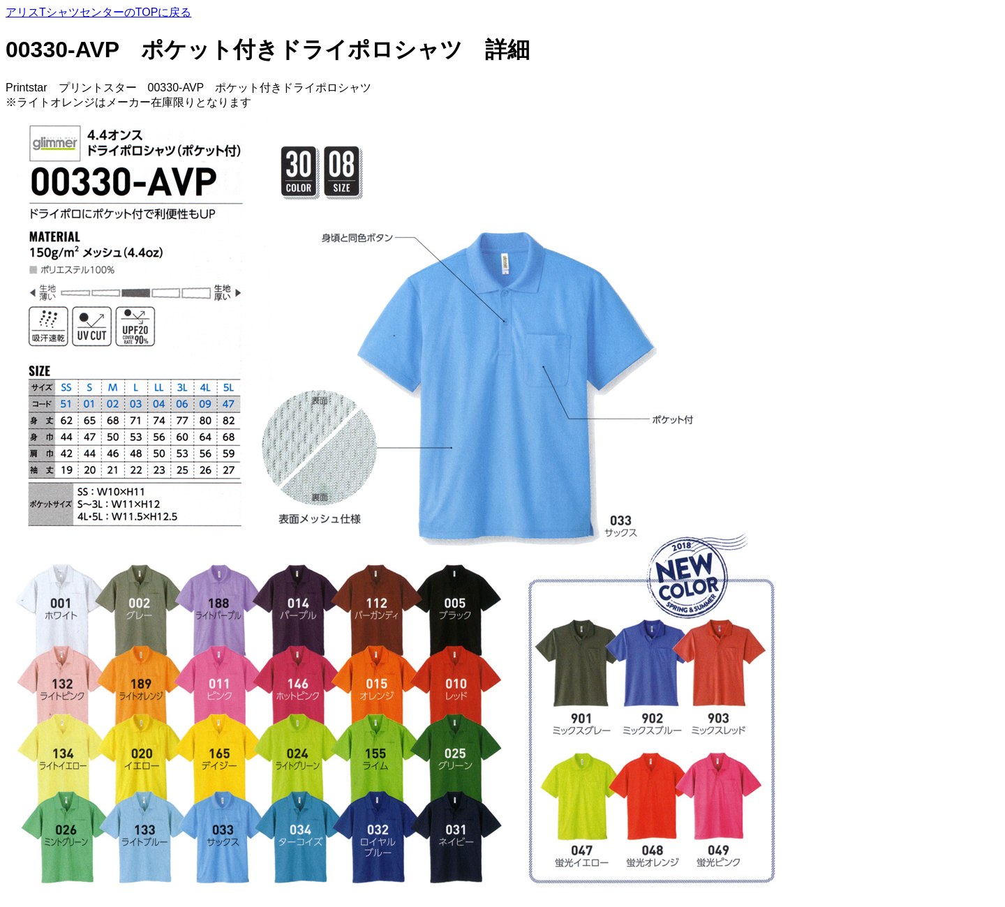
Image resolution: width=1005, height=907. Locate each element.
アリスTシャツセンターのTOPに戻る (98, 12)
